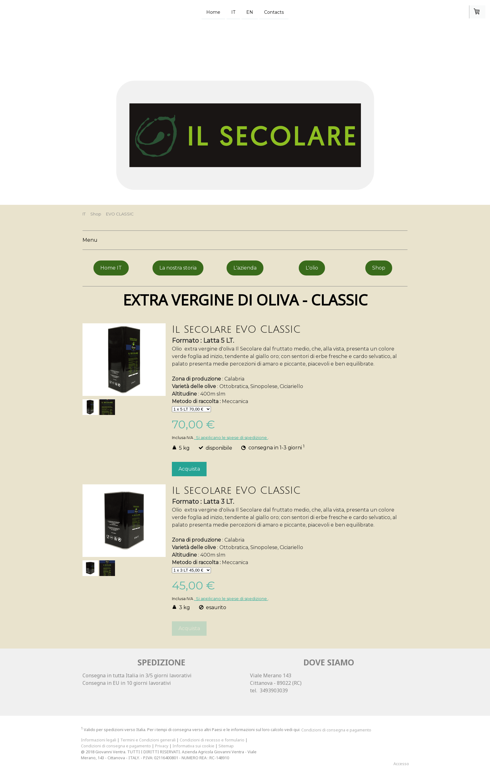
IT (233, 12)
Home (213, 12)
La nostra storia (178, 268)
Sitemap (226, 746)
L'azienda (245, 268)
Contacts (274, 12)
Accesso (401, 763)
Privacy (161, 746)
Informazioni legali (98, 740)
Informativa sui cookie (193, 746)
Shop (378, 268)
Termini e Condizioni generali (148, 740)
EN (249, 12)
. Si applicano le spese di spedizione (231, 437)
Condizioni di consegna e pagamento (336, 730)
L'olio (312, 268)
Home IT (111, 268)
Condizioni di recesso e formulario (212, 740)
